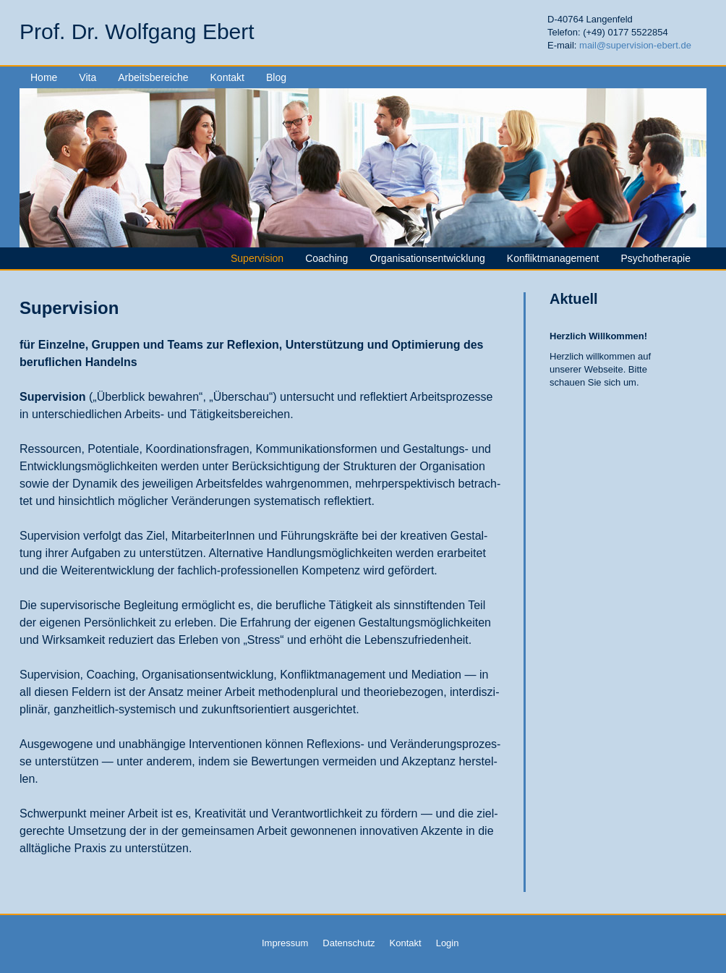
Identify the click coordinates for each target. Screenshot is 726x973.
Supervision (257, 258)
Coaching (326, 258)
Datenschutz (349, 943)
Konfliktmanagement (553, 258)
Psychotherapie (655, 258)
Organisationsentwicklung (427, 258)
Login (447, 943)
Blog (276, 77)
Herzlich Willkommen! (598, 336)
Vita (87, 77)
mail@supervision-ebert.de (635, 45)
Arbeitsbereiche (153, 77)
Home (43, 77)
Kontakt (227, 77)
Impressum (285, 943)
